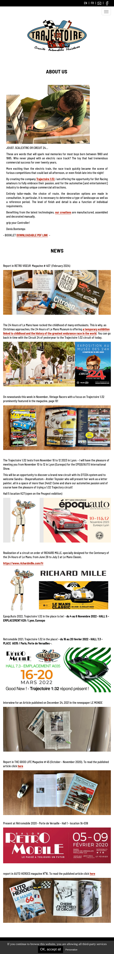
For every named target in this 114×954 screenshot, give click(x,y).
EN (85, 3)
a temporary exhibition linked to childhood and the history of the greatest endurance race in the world (56, 331)
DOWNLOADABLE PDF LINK (32, 235)
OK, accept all (50, 949)
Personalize (71, 949)
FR (92, 3)
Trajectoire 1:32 (45, 179)
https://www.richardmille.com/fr (23, 563)
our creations (63, 212)
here (20, 766)
